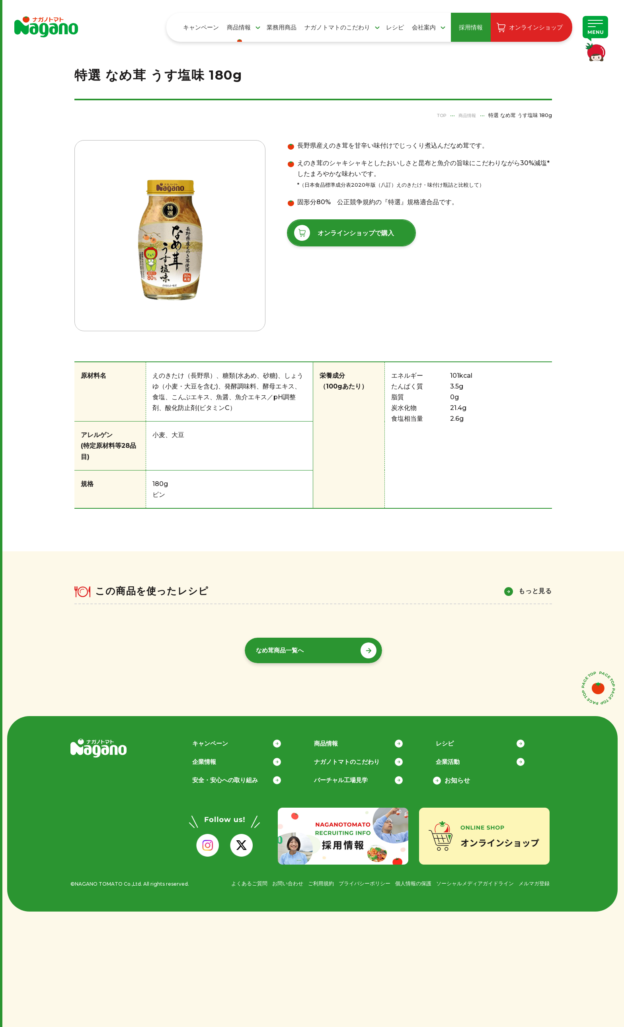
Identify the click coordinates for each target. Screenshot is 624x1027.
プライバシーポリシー (351, 879)
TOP (437, 115)
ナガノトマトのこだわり (337, 27)
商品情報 (239, 27)
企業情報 (213, 757)
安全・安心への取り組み (236, 776)
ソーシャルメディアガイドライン (469, 879)
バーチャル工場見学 (351, 776)
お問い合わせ (269, 879)
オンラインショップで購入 (356, 232)
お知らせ (457, 776)
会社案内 (424, 27)
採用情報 (471, 27)
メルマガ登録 (533, 879)
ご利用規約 (305, 879)
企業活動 (457, 757)
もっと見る (535, 591)
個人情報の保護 (403, 879)
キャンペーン (201, 27)
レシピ (395, 27)
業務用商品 (281, 27)
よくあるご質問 (228, 879)
